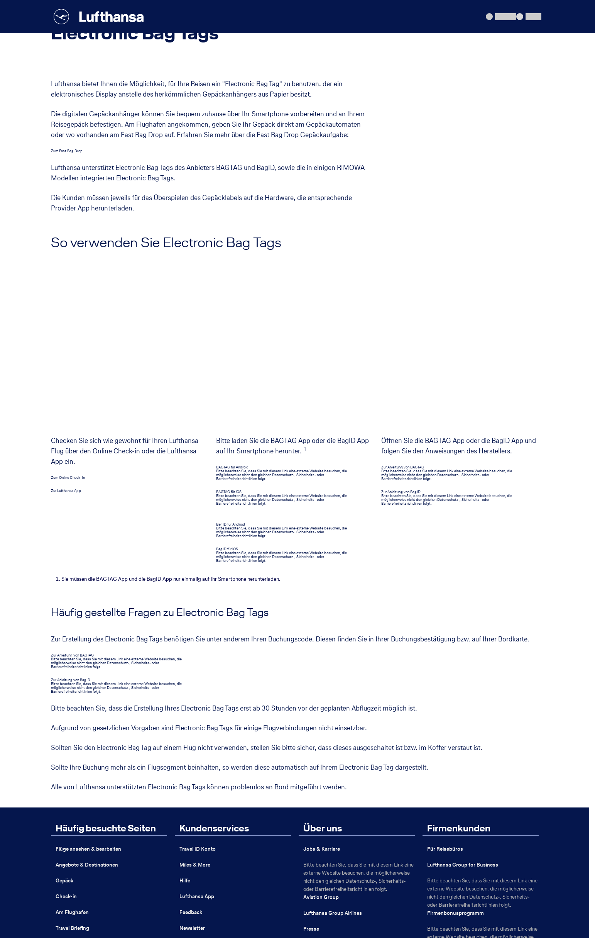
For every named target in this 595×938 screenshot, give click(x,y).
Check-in (66, 742)
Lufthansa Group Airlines (332, 759)
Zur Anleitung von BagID (401, 338)
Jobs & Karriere (321, 695)
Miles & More (194, 711)
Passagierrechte (195, 899)
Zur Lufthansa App (66, 336)
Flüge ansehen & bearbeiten (88, 695)
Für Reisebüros (445, 695)
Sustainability (319, 839)
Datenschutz (144, 899)
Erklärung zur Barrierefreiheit (264, 899)
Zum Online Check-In (68, 323)
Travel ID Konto (197, 695)
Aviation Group (321, 743)
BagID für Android (230, 370)
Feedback (190, 758)
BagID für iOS (227, 395)
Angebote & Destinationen (87, 711)
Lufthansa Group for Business (462, 711)
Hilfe (184, 727)
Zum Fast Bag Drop (67, 150)
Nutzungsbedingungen (400, 899)
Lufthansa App (196, 742)
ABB (108, 899)
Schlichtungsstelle (335, 899)
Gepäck (64, 727)
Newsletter (192, 774)
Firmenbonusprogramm (455, 759)
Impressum (73, 899)
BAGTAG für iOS (229, 338)
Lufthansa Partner (324, 823)
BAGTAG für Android (232, 313)
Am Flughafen (72, 758)
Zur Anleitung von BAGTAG (402, 313)
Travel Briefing (72, 774)
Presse (311, 775)
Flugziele (66, 790)
